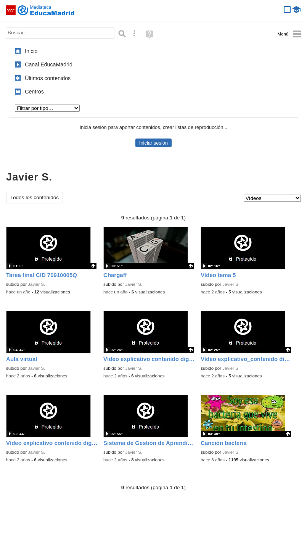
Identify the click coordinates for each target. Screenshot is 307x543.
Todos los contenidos (34, 197)
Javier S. (36, 284)
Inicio (31, 51)
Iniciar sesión (153, 143)
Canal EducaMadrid (48, 64)
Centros (34, 92)
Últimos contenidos (48, 78)
